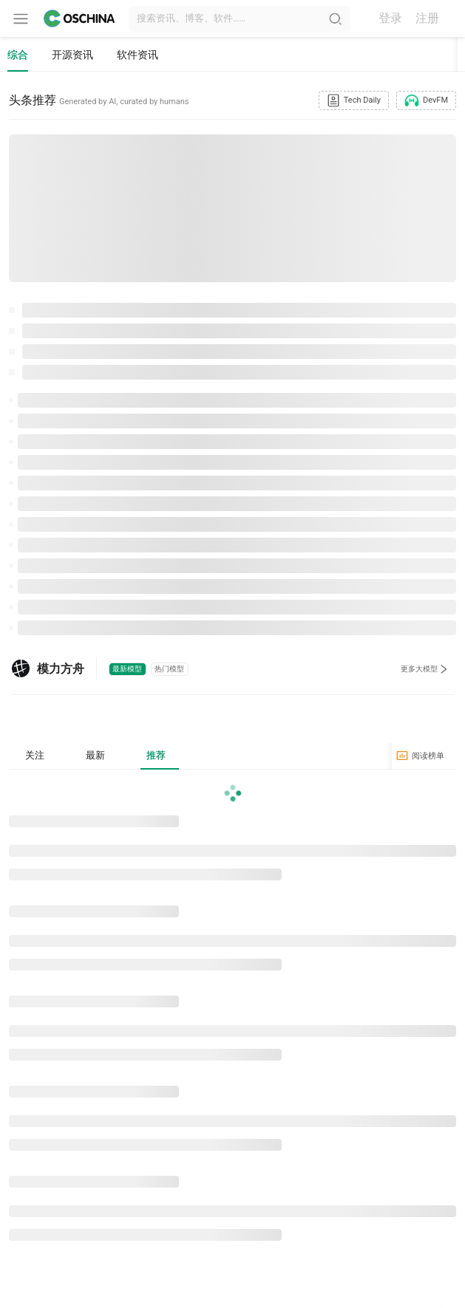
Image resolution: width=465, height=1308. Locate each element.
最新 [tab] (97, 758)
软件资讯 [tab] (137, 55)
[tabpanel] (232, 1017)
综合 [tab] (17, 55)
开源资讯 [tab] (72, 55)
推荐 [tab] (159, 758)
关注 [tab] (35, 758)
